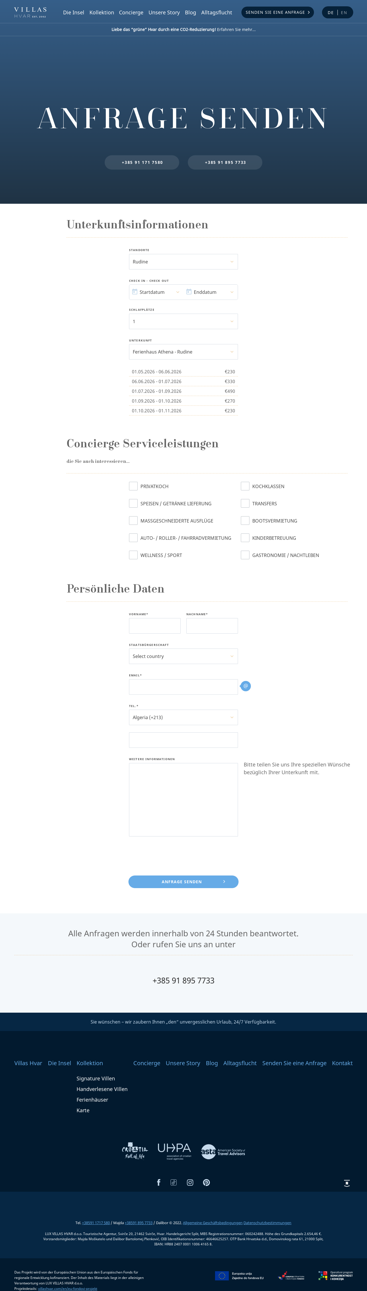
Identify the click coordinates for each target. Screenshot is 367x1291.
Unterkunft (140, 340)
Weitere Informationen (152, 759)
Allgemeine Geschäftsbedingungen (213, 1222)
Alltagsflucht (216, 12)
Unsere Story (164, 12)
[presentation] (172, 855)
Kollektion (101, 12)
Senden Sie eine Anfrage (275, 12)
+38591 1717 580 (96, 1222)
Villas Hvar (28, 1063)
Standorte (139, 250)
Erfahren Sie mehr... (184, 29)
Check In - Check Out (149, 281)
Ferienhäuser (92, 1099)
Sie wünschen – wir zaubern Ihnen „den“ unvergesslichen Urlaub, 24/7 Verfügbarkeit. (183, 1022)
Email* (135, 675)
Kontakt (342, 1063)
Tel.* (133, 706)
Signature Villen (96, 1078)
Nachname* (197, 614)
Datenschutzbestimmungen (267, 1222)
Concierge (131, 12)
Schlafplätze (142, 310)
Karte (83, 1110)
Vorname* (138, 614)
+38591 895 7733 (139, 1222)
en (344, 12)
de (331, 12)
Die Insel (73, 12)
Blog (190, 12)
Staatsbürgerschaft (149, 645)
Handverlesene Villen (102, 1089)
